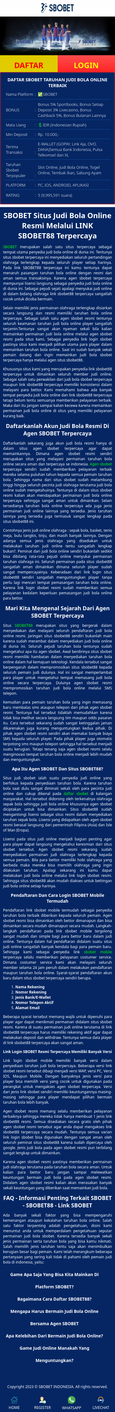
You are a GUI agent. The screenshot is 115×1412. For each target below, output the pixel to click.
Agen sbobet (101, 464)
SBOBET (10, 246)
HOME (14, 1403)
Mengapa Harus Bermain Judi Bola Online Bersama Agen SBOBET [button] (54, 1317)
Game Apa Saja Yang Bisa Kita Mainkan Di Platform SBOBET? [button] (54, 1280)
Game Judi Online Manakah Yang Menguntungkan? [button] (55, 1354)
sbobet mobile (98, 952)
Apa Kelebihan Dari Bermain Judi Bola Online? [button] (54, 1336)
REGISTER (42, 1403)
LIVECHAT (101, 1403)
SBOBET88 (24, 625)
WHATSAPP (71, 1403)
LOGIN (86, 65)
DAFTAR (28, 65)
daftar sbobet (75, 793)
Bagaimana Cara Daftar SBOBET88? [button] (54, 1299)
